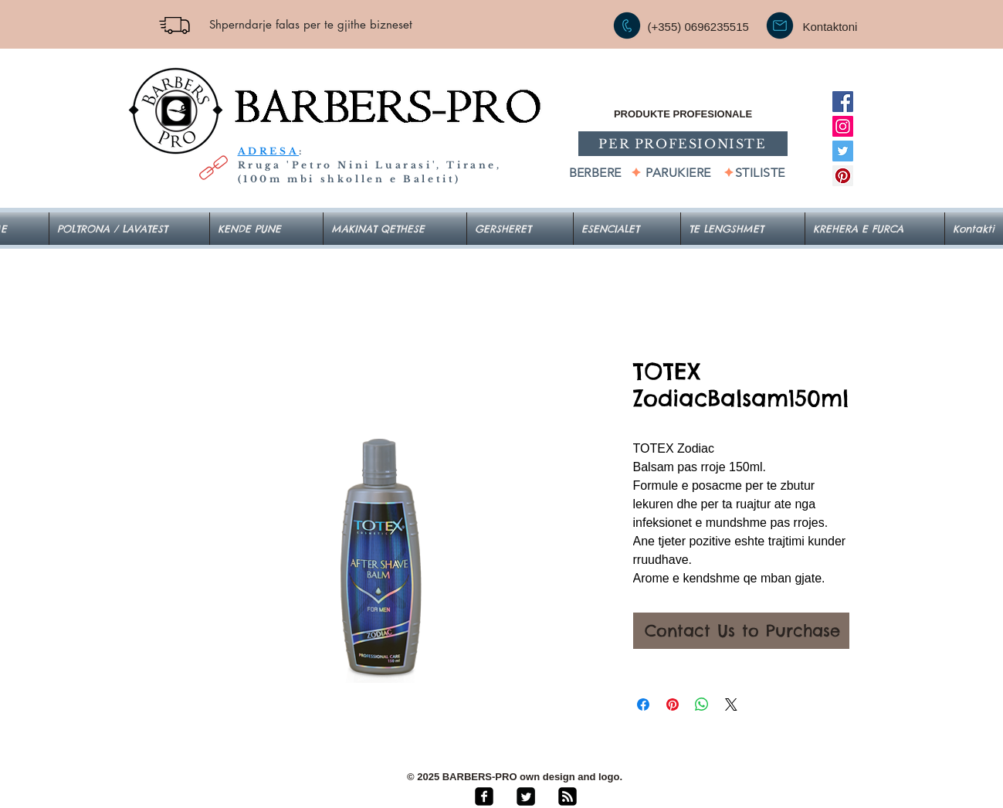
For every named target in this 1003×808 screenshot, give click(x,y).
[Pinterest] (842, 175)
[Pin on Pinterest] (672, 704)
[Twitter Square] (526, 796)
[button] (627, 228)
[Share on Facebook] (643, 704)
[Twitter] (842, 151)
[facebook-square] (484, 796)
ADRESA (269, 151)
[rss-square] (567, 796)
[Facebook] (842, 101)
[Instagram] (842, 126)
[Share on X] (731, 704)
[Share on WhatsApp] (702, 704)
